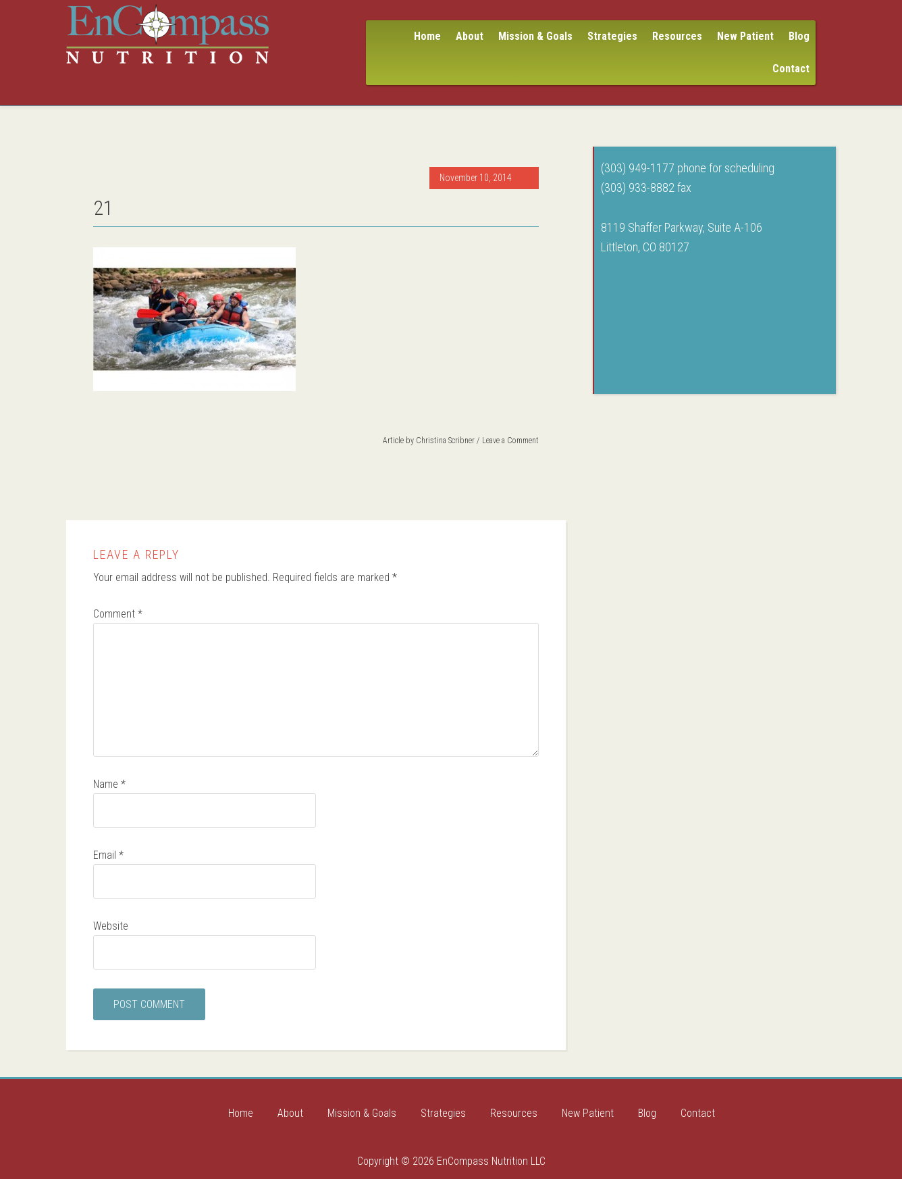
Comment (117, 613)
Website (110, 926)
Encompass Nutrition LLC (167, 34)
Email (108, 855)
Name (109, 784)
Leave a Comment (510, 440)
